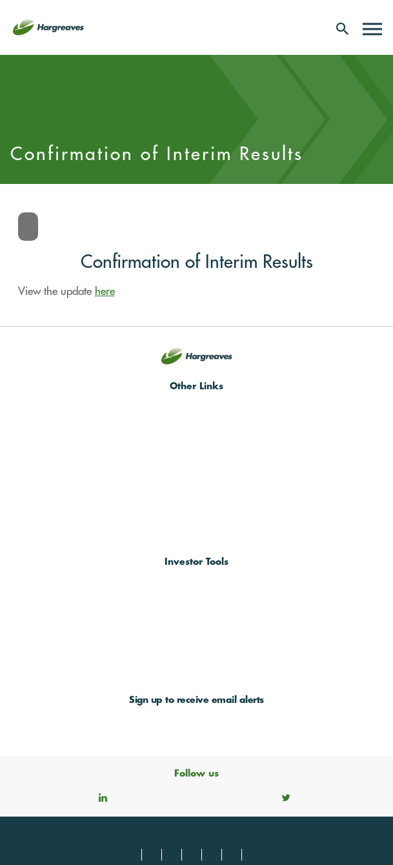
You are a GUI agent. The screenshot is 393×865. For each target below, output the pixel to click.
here (105, 291)
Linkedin (103, 797)
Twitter (286, 797)
